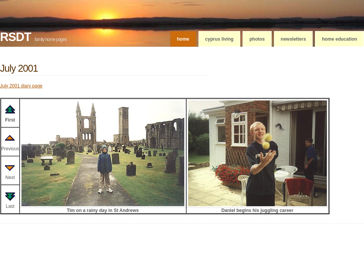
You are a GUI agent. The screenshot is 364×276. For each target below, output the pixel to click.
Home (183, 39)
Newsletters (293, 39)
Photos (257, 39)
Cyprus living (219, 39)
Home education (339, 39)
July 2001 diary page (21, 86)
